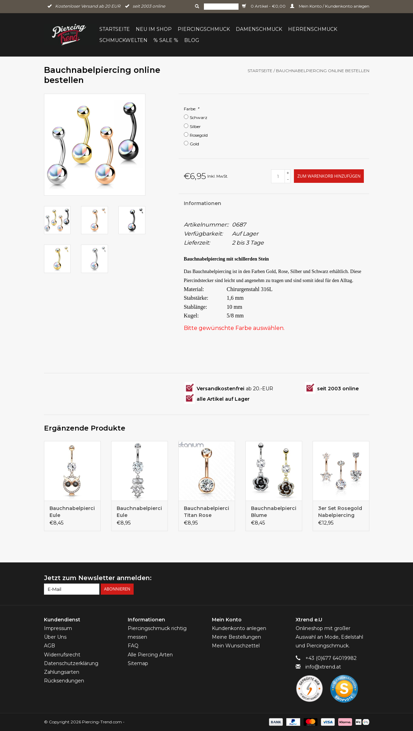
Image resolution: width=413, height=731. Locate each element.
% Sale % (165, 40)
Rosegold (199, 135)
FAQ (133, 646)
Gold (194, 143)
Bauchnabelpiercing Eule (72, 511)
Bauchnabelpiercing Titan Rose (207, 511)
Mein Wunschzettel (236, 646)
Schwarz (198, 117)
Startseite (114, 29)
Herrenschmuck (312, 29)
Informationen (202, 203)
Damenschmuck (259, 29)
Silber (195, 126)
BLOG (191, 40)
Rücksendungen (64, 681)
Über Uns (55, 637)
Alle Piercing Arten (150, 655)
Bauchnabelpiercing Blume (274, 511)
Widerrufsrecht (62, 655)
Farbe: (191, 108)
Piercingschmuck (204, 29)
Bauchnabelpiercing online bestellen (322, 70)
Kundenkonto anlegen (239, 628)
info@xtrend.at (323, 667)
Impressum (58, 628)
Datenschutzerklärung (71, 663)
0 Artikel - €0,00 (264, 6)
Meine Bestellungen (236, 637)
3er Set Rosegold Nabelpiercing (340, 511)
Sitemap (138, 663)
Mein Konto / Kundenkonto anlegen (329, 6)
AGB (49, 646)
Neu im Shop (154, 29)
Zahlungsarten (61, 672)
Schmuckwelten (123, 40)
